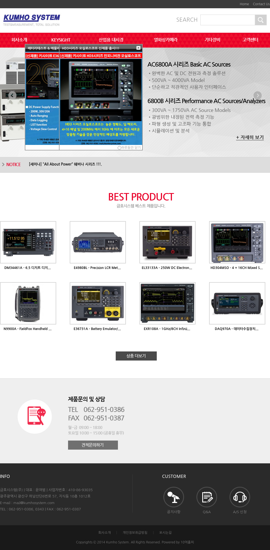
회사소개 (104, 532)
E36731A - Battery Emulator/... (97, 329)
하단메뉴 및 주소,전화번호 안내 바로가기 (234, 2)
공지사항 (173, 500)
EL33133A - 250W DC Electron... (167, 268)
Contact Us (261, 4)
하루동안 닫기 (131, 147)
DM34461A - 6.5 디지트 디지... (27, 268)
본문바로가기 (230, 2)
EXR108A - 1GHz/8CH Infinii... (167, 329)
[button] (138, 48)
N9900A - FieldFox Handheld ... (28, 329)
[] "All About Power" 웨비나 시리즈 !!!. (65, 164)
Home (244, 4)
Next (257, 95)
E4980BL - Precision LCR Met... (97, 268)
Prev (12, 95)
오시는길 (165, 532)
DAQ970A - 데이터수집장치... (236, 329)
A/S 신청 (239, 500)
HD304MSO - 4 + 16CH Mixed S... (236, 268)
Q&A (206, 500)
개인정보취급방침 (135, 532)
